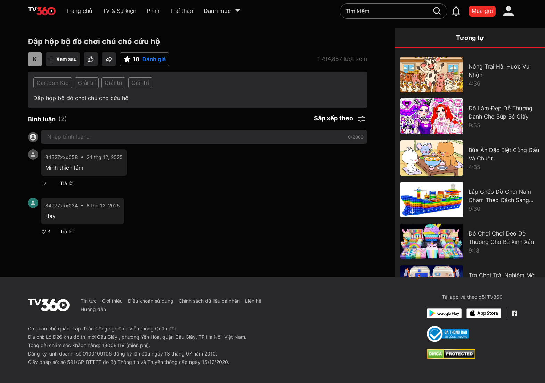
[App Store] (483, 313)
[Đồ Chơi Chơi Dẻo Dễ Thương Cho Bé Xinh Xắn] (470, 241)
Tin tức (89, 301)
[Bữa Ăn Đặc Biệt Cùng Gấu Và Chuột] (470, 158)
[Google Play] (444, 313)
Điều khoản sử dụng (150, 301)
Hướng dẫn (93, 309)
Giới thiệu (112, 301)
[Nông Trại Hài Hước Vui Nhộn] (470, 74)
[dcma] (451, 356)
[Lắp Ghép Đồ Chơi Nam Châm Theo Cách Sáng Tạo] (470, 200)
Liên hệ (253, 301)
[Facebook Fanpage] (514, 313)
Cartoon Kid (52, 82)
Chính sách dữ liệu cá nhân (209, 301)
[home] (42, 11)
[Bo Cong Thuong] (448, 334)
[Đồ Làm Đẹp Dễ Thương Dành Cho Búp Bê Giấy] (470, 116)
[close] (526, 15)
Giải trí (87, 82)
